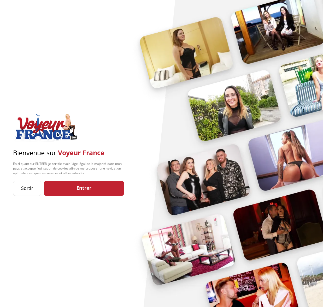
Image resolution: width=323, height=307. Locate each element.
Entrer (84, 188)
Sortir (27, 188)
